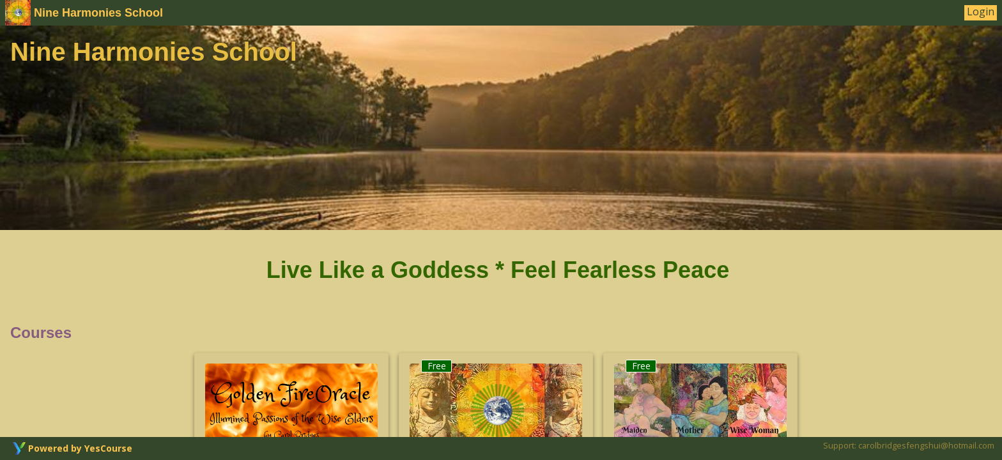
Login (980, 12)
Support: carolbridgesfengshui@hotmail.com (908, 445)
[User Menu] (980, 13)
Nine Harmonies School (84, 13)
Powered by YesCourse (80, 448)
